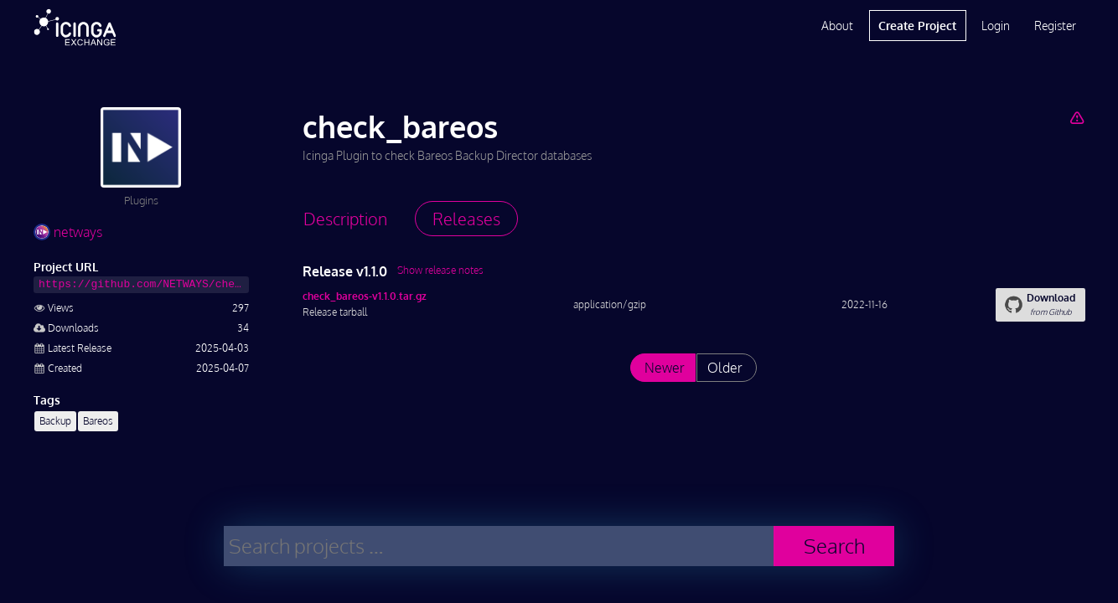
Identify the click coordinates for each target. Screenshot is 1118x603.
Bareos (98, 421)
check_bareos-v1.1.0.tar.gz (365, 296)
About (837, 25)
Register (1055, 25)
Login (995, 25)
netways (68, 232)
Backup (55, 421)
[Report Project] (1076, 117)
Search (834, 546)
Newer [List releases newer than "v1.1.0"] (664, 367)
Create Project (917, 25)
